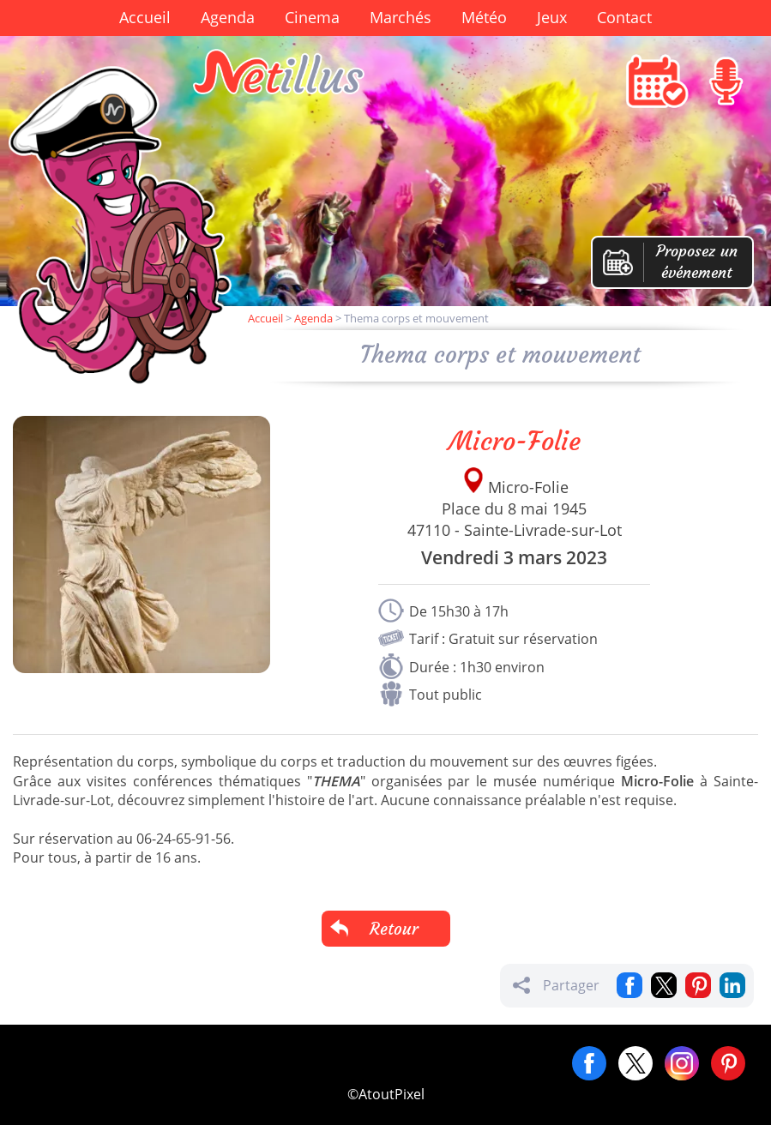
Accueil (145, 17)
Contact (624, 17)
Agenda (228, 17)
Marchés (400, 17)
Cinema (312, 17)
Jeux (552, 17)
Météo (484, 17)
